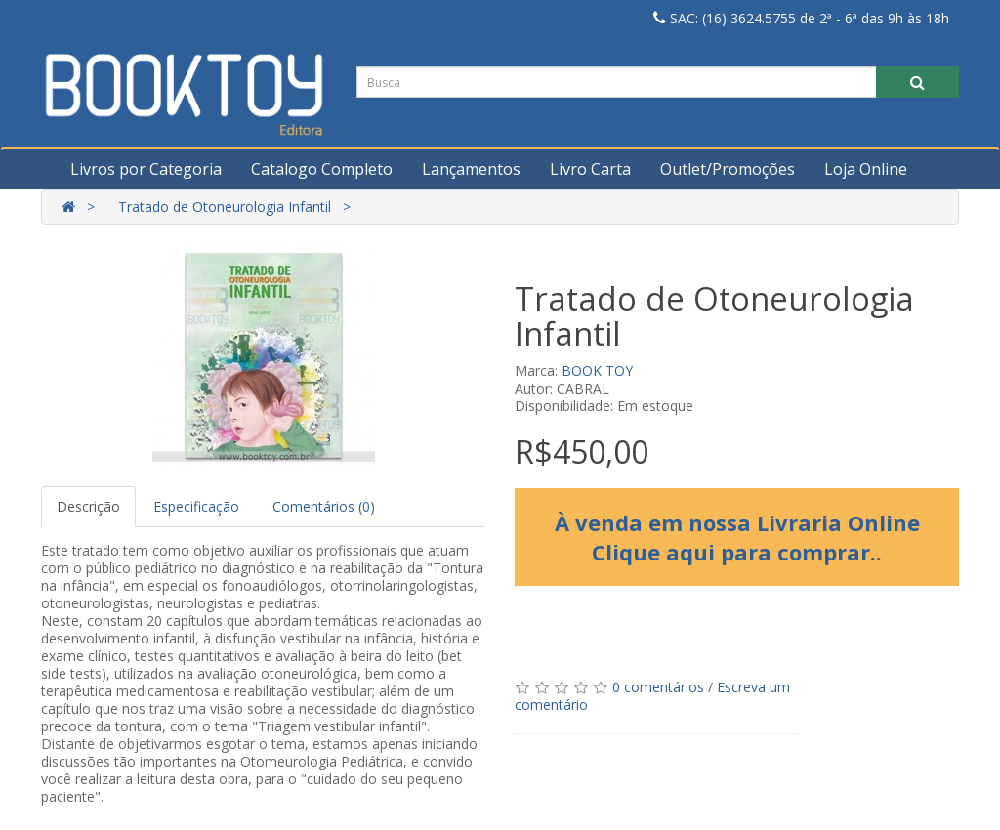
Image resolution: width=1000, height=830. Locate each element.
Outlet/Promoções (727, 169)
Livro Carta (590, 169)
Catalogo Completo (322, 169)
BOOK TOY (597, 370)
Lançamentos (471, 169)
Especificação (196, 506)
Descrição (88, 506)
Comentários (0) (323, 506)
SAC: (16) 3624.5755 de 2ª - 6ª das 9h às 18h (801, 18)
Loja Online (865, 169)
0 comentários (658, 687)
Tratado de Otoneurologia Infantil (224, 206)
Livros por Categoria (146, 169)
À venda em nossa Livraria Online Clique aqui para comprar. (737, 537)
